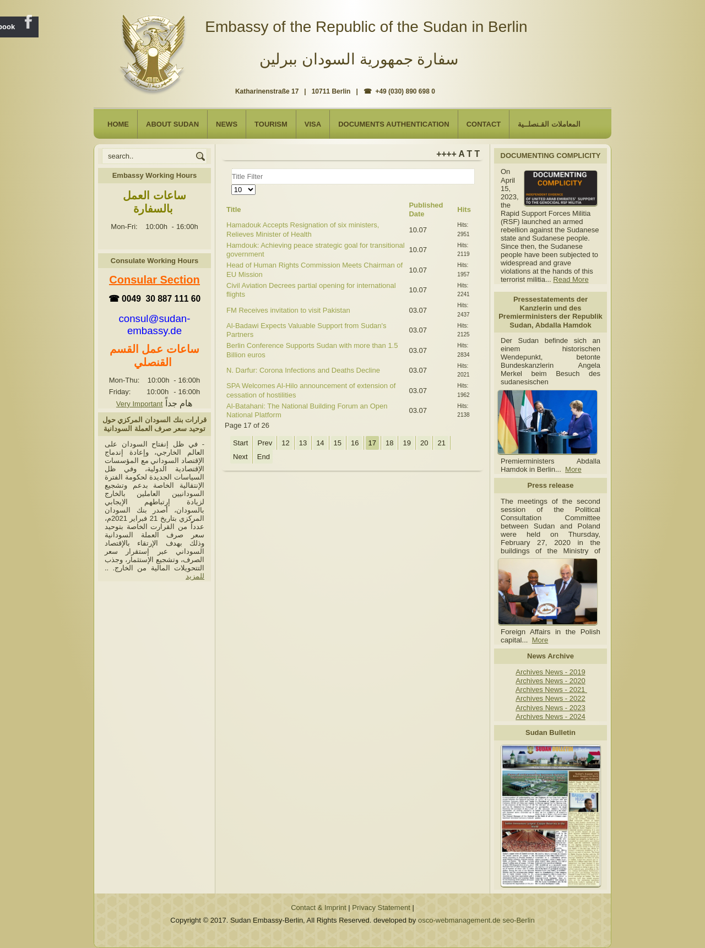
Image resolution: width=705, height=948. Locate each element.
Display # (231, 184)
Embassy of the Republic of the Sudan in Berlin (366, 26)
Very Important (139, 404)
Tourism (271, 124)
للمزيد (195, 576)
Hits (464, 209)
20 (424, 443)
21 (441, 443)
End (263, 457)
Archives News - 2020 (550, 681)
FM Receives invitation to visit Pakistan (288, 310)
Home (118, 124)
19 (406, 443)
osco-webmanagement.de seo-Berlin (476, 920)
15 (337, 443)
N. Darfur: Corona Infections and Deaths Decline (303, 370)
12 (285, 443)
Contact (484, 124)
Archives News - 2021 (551, 689)
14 (320, 443)
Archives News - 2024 (550, 716)
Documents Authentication (393, 124)
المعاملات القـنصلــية (549, 124)
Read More (570, 279)
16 (355, 443)
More (573, 469)
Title (233, 209)
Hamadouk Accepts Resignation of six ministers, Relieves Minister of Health (302, 229)
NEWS (226, 124)
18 (389, 443)
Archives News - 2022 (550, 698)
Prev (264, 443)
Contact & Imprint (318, 907)
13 (303, 443)
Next (240, 457)
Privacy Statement (381, 907)
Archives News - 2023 (550, 708)
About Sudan (172, 124)
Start (240, 443)
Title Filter (231, 168)
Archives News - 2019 (550, 672)
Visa (313, 124)
